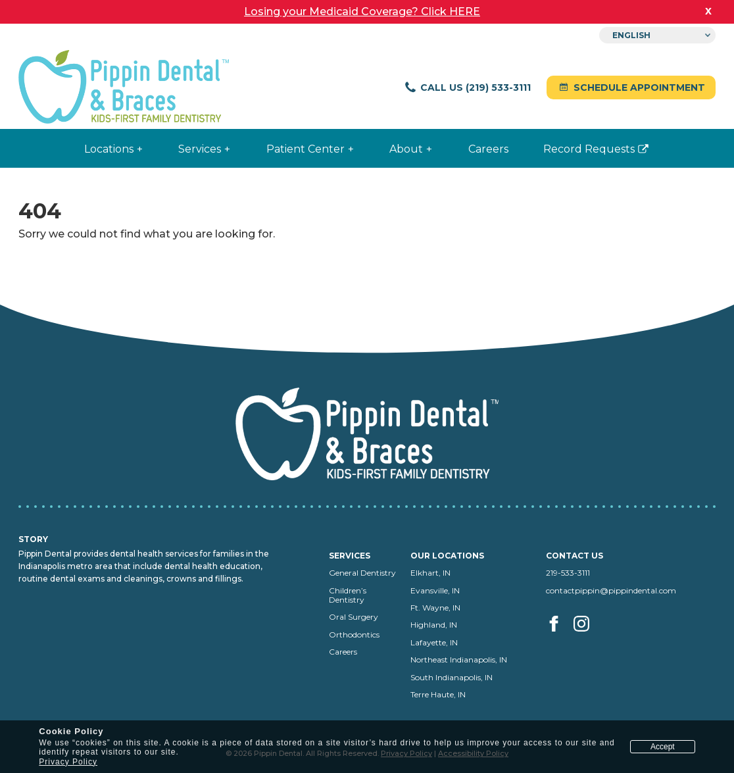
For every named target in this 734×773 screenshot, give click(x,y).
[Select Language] (657, 35)
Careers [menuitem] (488, 149)
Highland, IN (433, 625)
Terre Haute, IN (438, 694)
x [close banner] (708, 10)
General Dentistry (362, 573)
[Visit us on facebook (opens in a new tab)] (559, 638)
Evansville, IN (435, 590)
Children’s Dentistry (347, 595)
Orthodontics (354, 634)
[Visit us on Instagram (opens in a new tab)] (582, 638)
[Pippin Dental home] (123, 88)
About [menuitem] (406, 149)
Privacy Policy (68, 761)
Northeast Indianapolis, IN (458, 659)
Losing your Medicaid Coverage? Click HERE (362, 11)
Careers (343, 652)
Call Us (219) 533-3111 (467, 87)
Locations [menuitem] (109, 149)
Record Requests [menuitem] (582, 154)
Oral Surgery (353, 617)
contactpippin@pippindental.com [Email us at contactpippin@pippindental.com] (611, 590)
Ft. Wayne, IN (435, 607)
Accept (662, 746)
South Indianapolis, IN (451, 677)
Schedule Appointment (631, 87)
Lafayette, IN (434, 642)
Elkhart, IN (430, 573)
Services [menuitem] (199, 149)
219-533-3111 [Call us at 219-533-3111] (568, 573)
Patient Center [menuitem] (305, 149)
